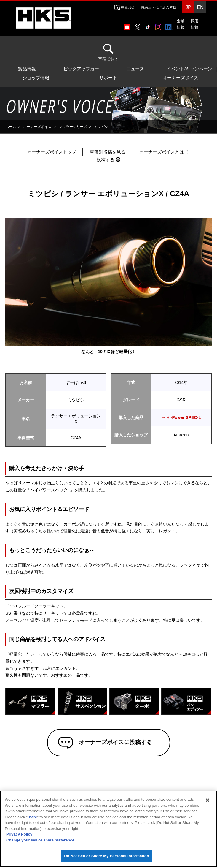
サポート (108, 77)
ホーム (10, 127)
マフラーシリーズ (73, 127)
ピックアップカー (81, 69)
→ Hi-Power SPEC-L (181, 417)
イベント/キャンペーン (189, 69)
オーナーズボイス (180, 77)
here (33, 817)
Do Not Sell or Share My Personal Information (106, 856)
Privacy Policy (19, 834)
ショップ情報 (36, 77)
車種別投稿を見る (107, 151)
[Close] (207, 800)
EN (200, 7)
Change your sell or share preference (40, 840)
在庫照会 (128, 7)
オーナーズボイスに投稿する (114, 743)
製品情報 (27, 69)
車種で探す (108, 52)
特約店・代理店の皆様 (158, 7)
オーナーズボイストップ (51, 151)
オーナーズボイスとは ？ (164, 151)
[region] (108, 829)
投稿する (105, 159)
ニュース (135, 69)
